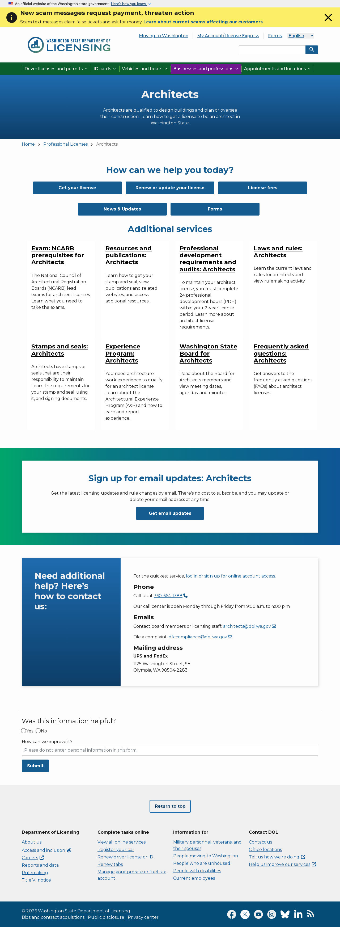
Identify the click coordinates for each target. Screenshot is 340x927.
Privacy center (143, 917)
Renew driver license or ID (125, 856)
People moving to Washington (205, 855)
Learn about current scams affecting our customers (203, 21)
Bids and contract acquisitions (53, 917)
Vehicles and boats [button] (145, 68)
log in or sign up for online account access (230, 576)
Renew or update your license (170, 187)
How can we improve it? (47, 741)
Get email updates (170, 513)
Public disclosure (106, 917)
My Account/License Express (228, 35)
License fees (262, 187)
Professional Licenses (65, 144)
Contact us (260, 842)
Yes (29, 731)
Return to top (170, 806)
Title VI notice (36, 880)
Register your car (115, 849)
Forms (275, 35)
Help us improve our (282, 864)
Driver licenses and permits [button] (56, 68)
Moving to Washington (163, 35)
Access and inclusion (46, 850)
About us (31, 842)
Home (28, 144)
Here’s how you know (129, 4)
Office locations (265, 849)
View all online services (121, 842)
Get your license (77, 187)
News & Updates (122, 209)
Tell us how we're (277, 856)
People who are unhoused (201, 863)
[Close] (328, 22)
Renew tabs (110, 864)
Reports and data (40, 865)
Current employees (194, 878)
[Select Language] (300, 36)
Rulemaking (35, 872)
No (44, 731)
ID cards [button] (105, 68)
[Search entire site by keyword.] (272, 49)
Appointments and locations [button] (277, 68)
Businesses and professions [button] (206, 68)
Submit (35, 765)
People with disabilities (197, 870)
